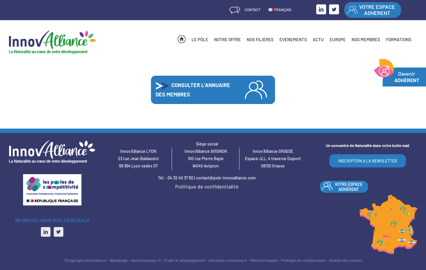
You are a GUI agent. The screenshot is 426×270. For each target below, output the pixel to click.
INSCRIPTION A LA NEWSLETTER (367, 160)
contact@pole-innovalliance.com (226, 177)
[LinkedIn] (46, 232)
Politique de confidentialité (207, 186)
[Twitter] (58, 232)
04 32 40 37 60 (180, 177)
